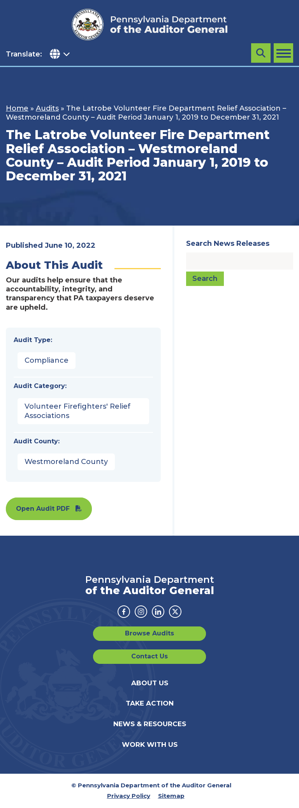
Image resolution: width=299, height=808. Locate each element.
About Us (149, 683)
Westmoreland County (66, 461)
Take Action (150, 703)
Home (17, 108)
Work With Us (150, 744)
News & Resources (149, 724)
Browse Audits (149, 633)
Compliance (47, 360)
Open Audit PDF (43, 508)
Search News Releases (227, 243)
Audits (47, 108)
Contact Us (149, 656)
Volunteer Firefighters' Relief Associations (77, 411)
